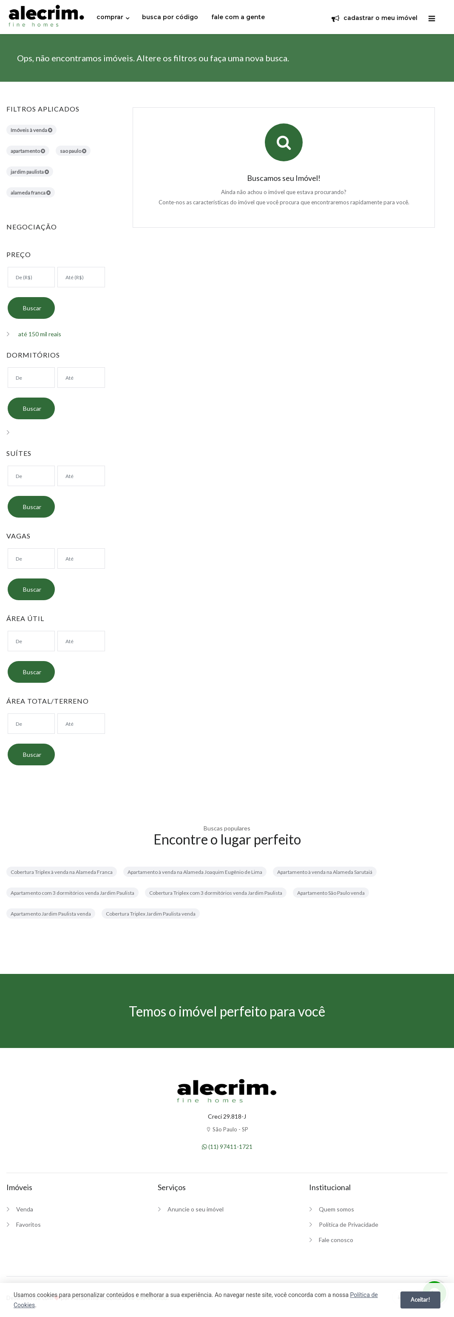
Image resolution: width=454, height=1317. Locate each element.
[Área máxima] (81, 641)
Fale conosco (336, 1239)
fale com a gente (238, 17)
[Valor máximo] (81, 277)
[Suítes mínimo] (31, 476)
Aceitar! (420, 1299)
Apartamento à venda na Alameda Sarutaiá (324, 872)
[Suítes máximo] (81, 476)
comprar (109, 17)
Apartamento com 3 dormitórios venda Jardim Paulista (72, 893)
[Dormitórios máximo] (81, 377)
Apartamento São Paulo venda (331, 893)
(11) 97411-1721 (227, 1146)
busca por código (170, 17)
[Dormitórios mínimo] (31, 377)
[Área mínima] (31, 641)
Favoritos (28, 1224)
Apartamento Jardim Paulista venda (51, 913)
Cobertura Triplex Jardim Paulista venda (151, 913)
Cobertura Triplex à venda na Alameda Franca (62, 872)
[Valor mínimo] (31, 277)
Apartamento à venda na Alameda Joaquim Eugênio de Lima (195, 872)
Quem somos (336, 1209)
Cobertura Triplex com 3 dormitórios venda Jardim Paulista (215, 893)
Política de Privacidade (348, 1224)
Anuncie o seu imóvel (195, 1209)
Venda (24, 1209)
